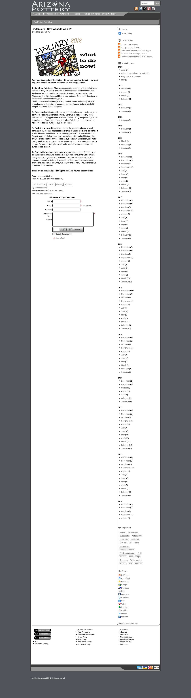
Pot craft (123, 557)
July (123, 171)
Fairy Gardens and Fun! (131, 76)
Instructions (124, 546)
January (124, 111)
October (124, 89)
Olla (131, 557)
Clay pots (123, 543)
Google (124, 585)
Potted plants (136, 536)
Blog (36, 641)
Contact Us (124, 634)
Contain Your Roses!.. (130, 44)
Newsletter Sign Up (41, 644)
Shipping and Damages (85, 634)
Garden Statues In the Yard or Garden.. (137, 57)
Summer (138, 564)
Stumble (124, 607)
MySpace (125, 594)
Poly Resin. (67, 123)
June (123, 70)
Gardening (135, 539)
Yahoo (123, 604)
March (123, 95)
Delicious (125, 588)
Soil (139, 553)
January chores (39, 184)
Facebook (125, 597)
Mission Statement (126, 637)
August (124, 92)
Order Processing (83, 632)
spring (90, 160)
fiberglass (58, 107)
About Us (123, 632)
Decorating (134, 543)
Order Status (81, 639)
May (123, 80)
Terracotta (124, 539)
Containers (133, 532)
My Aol (124, 613)
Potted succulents (127, 550)
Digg (123, 591)
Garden (51, 184)
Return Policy (82, 637)
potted (45, 136)
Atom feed (125, 578)
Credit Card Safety (84, 644)
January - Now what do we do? (53, 29)
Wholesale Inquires (127, 639)
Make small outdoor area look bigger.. (136, 51)
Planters (123, 532)
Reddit (124, 610)
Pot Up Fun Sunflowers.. (131, 47)
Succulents (124, 536)
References (124, 644)
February (125, 99)
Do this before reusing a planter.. (134, 54)
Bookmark (125, 581)
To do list (68, 184)
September (125, 167)
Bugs (137, 557)
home (71, 91)
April (123, 181)
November (125, 160)
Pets (130, 564)
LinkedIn (124, 617)
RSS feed (125, 575)
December (125, 157)
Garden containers (127, 553)
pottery (41, 131)
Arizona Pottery (41, 188)
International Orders (84, 642)
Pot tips (123, 564)
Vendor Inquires (125, 642)
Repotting (124, 560)
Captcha (77, 229)
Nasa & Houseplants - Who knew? (135, 73)
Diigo (123, 601)
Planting (59, 184)
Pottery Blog (127, 33)
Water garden (136, 560)
